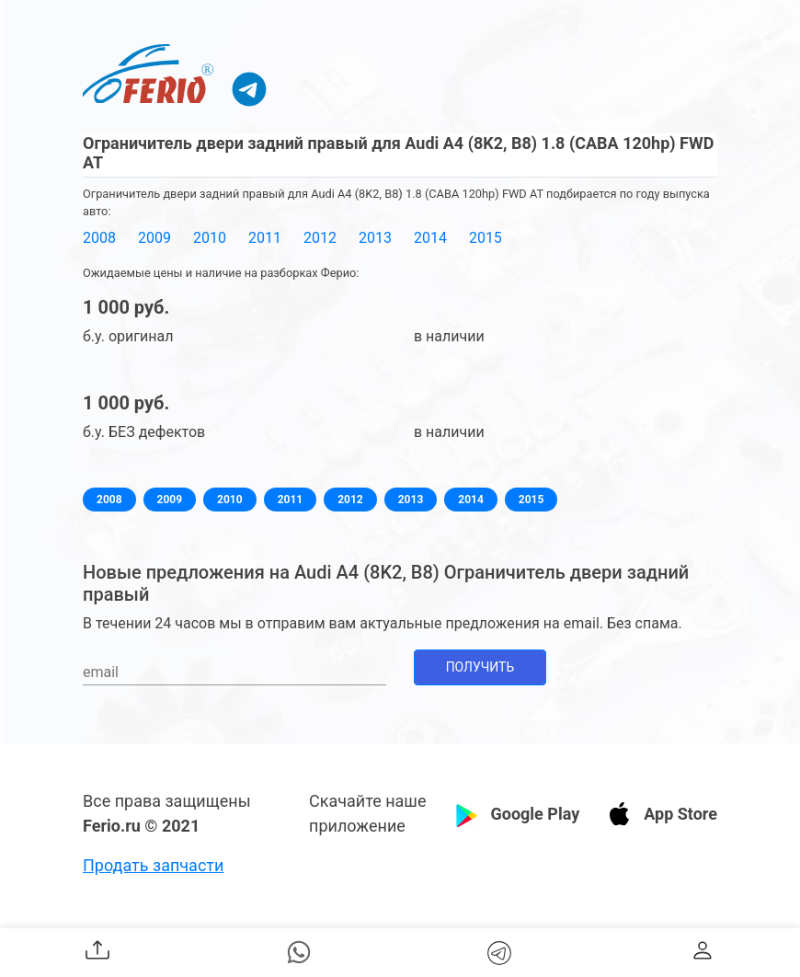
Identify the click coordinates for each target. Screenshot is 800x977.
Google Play (534, 813)
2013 (375, 238)
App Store (680, 813)
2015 (485, 238)
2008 (99, 238)
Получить (480, 667)
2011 (264, 238)
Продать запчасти (153, 865)
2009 (154, 238)
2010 (209, 238)
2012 (320, 238)
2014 (430, 238)
